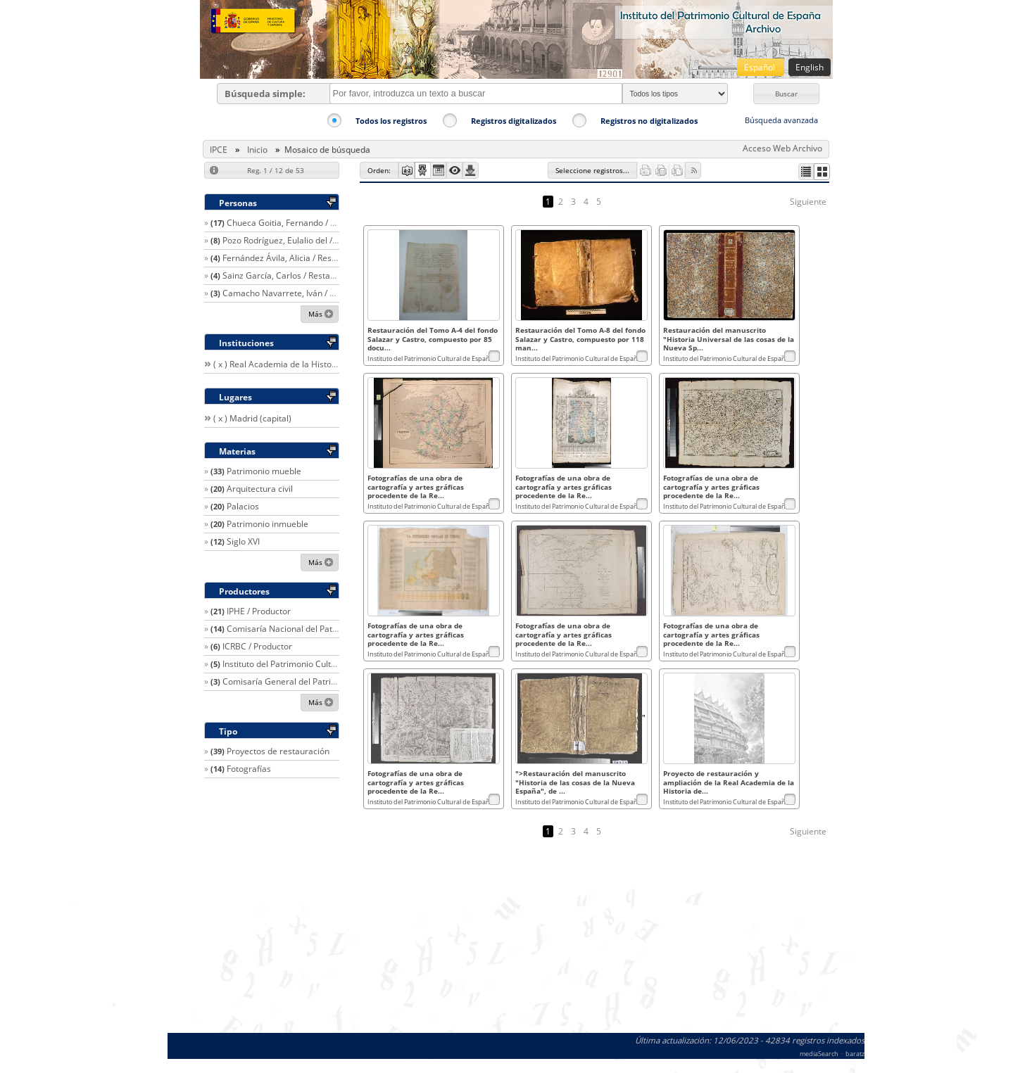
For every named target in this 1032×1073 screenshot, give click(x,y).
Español (760, 67)
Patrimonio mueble (264, 471)
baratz (854, 1053)
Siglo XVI (243, 541)
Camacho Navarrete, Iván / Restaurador (300, 293)
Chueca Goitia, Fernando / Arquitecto (299, 222)
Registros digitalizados (513, 120)
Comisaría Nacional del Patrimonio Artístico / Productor (335, 628)
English (809, 67)
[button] (786, 93)
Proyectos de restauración (278, 751)
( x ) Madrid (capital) (252, 418)
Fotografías (249, 768)
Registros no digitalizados (649, 120)
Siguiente (808, 201)
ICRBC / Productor (257, 646)
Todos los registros (391, 120)
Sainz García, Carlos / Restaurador (289, 275)
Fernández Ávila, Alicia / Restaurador (294, 258)
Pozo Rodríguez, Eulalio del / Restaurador (302, 240)
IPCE (218, 149)
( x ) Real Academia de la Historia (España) (296, 364)
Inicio (257, 149)
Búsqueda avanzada (781, 120)
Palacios (243, 506)
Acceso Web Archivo (782, 148)
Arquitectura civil (260, 488)
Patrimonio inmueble (267, 524)
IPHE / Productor (259, 611)
